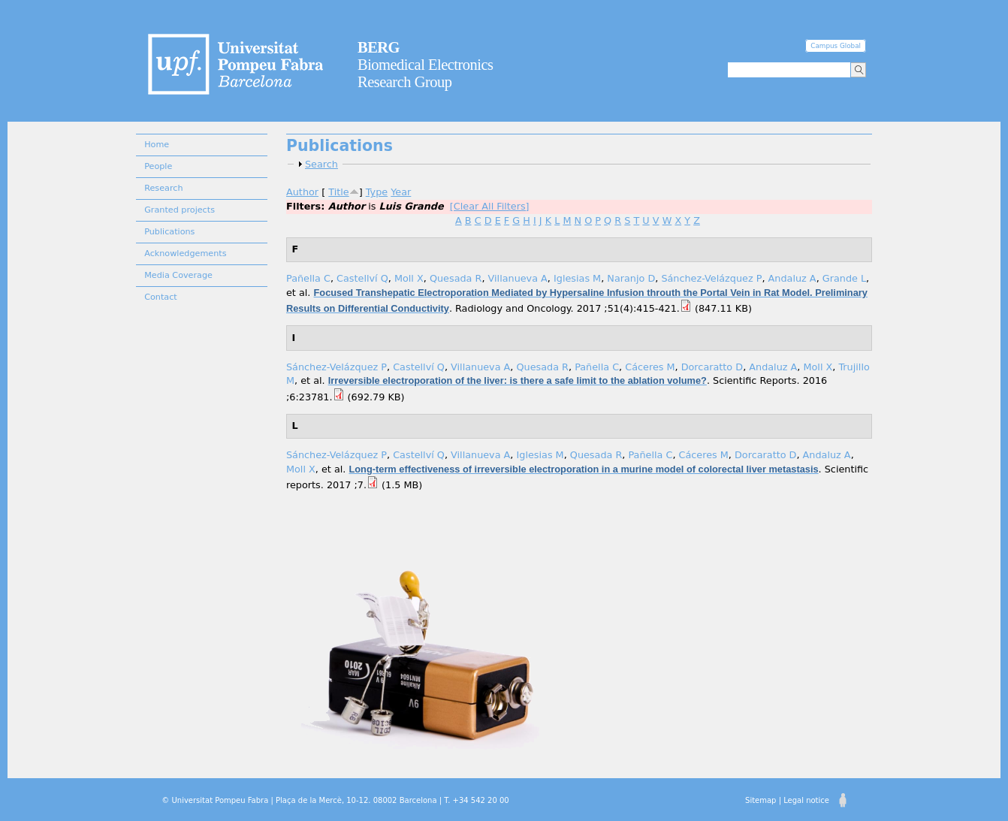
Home (156, 144)
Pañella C (308, 278)
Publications (169, 232)
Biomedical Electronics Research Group (425, 64)
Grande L (844, 278)
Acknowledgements (185, 253)
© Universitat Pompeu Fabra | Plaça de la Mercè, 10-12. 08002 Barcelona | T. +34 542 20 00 (335, 800)
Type (377, 192)
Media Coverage (178, 275)
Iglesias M (577, 278)
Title (338, 192)
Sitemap (760, 800)
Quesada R (456, 278)
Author (302, 192)
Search (321, 164)
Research (163, 188)
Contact (160, 297)
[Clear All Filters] (490, 206)
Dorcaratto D (712, 367)
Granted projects (179, 210)
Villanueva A (518, 278)
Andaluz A (792, 278)
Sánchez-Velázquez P (711, 278)
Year (401, 192)
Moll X (409, 278)
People (158, 166)
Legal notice (806, 800)
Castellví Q (362, 278)
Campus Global (835, 46)
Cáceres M (650, 367)
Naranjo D (631, 278)
